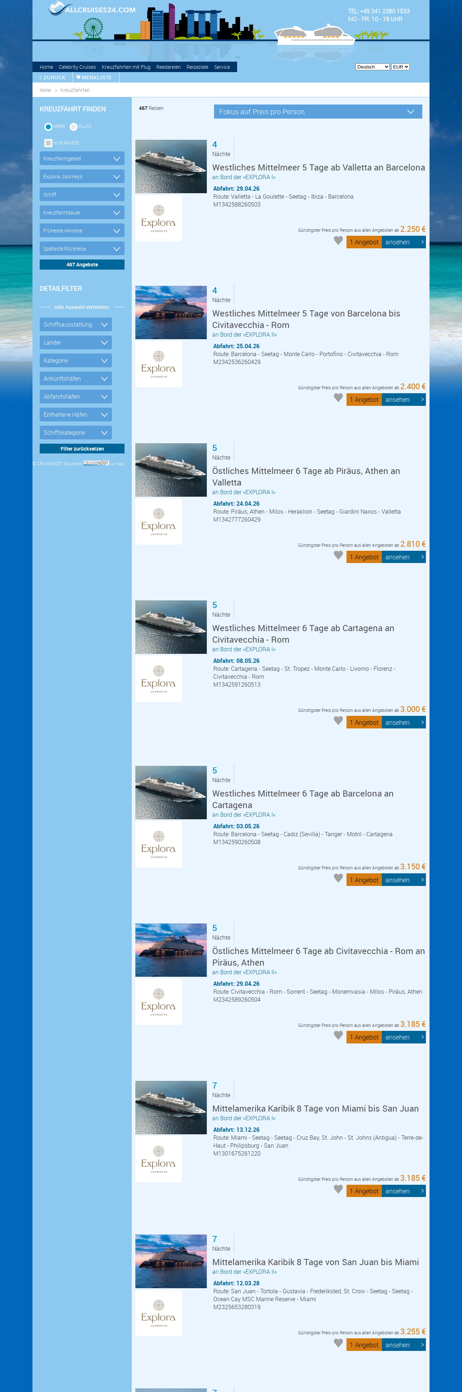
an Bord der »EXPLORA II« (318, 304)
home (45, 90)
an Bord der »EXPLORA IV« (317, 1177)
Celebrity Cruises (77, 66)
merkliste (98, 77)
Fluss (85, 126)
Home (46, 66)
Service (222, 66)
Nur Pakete (66, 143)
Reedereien (168, 66)
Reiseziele (197, 66)
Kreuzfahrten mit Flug (126, 66)
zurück (55, 77)
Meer (59, 126)
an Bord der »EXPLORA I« (318, 176)
